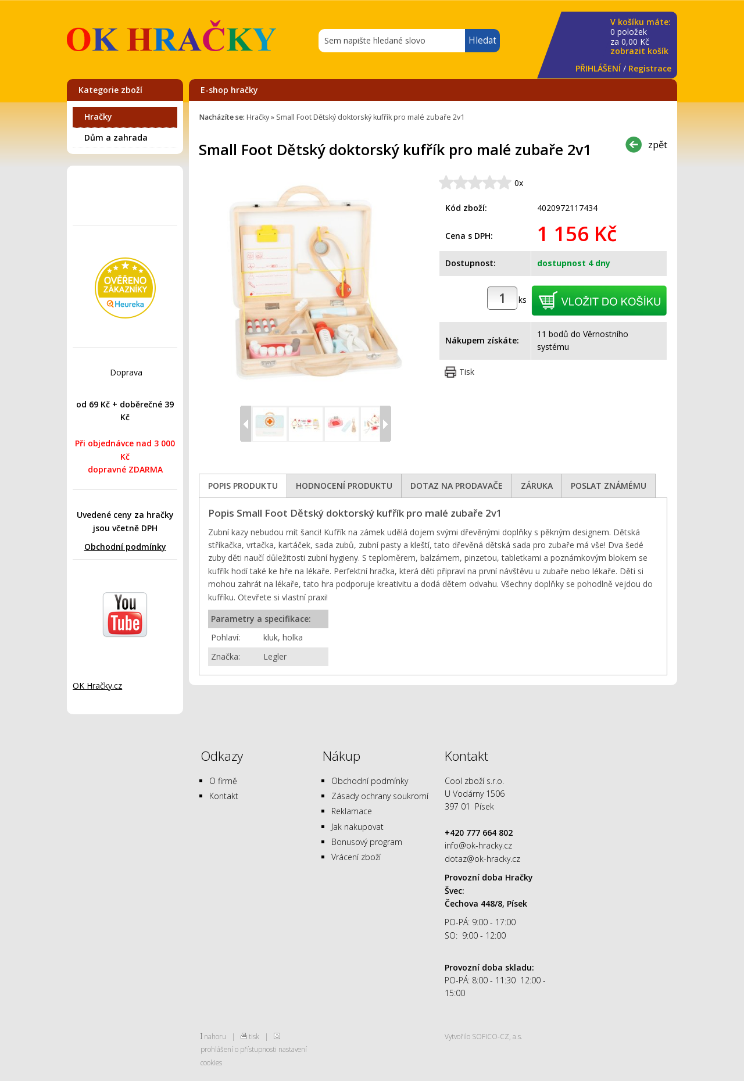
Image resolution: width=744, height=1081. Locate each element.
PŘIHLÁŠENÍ (598, 68)
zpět (657, 144)
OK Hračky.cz (97, 685)
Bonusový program (366, 841)
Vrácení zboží (356, 856)
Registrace (649, 68)
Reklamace (351, 811)
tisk (254, 1036)
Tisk (466, 371)
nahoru (215, 1036)
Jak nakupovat (357, 826)
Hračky (98, 116)
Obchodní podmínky (125, 546)
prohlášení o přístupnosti (239, 1049)
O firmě (223, 780)
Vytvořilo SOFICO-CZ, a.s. (484, 1036)
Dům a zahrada (116, 137)
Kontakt (223, 795)
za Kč (640, 36)
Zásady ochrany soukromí (379, 795)
